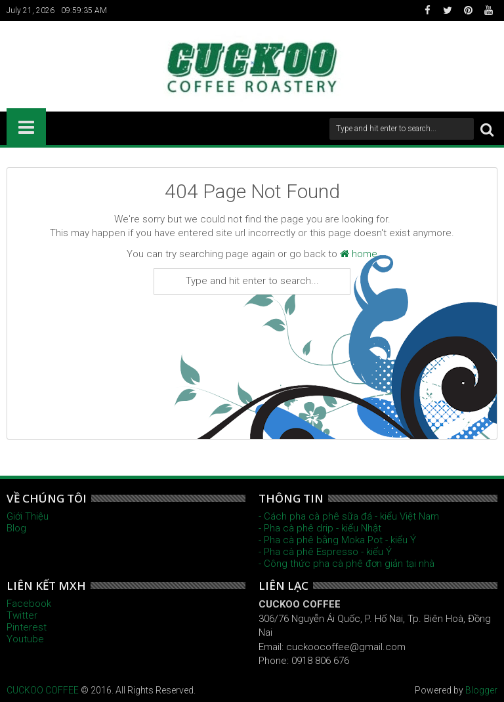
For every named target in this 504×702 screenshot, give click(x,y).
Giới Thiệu (28, 516)
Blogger (481, 690)
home (358, 254)
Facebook (29, 603)
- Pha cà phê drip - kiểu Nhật (320, 528)
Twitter (22, 615)
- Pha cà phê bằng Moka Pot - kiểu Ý (337, 540)
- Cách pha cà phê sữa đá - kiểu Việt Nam (349, 516)
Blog (16, 528)
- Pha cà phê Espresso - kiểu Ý (325, 552)
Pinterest (27, 627)
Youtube (25, 639)
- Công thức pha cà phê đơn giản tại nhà (346, 563)
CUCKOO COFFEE (43, 690)
